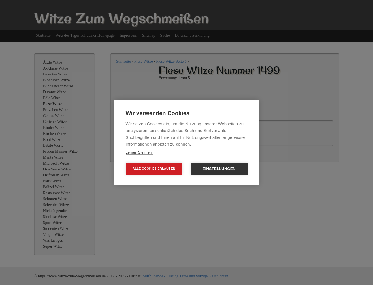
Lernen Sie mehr (139, 152)
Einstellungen (219, 169)
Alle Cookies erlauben (154, 168)
